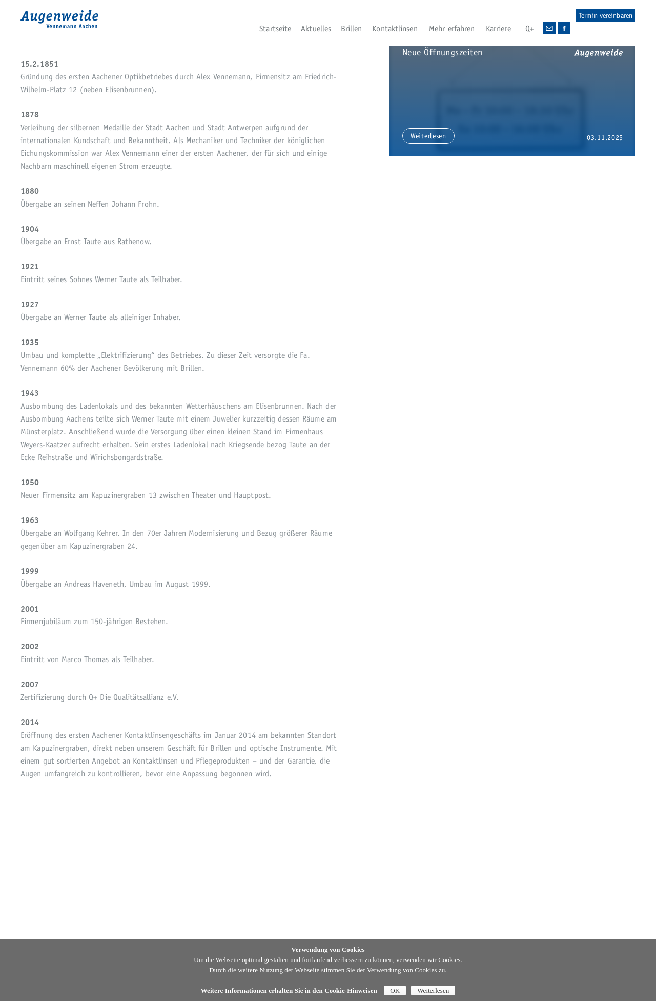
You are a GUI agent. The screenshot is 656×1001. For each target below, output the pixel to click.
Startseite (275, 28)
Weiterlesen (433, 990)
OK (395, 990)
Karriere (498, 28)
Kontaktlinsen (394, 28)
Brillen (351, 28)
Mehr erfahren (452, 28)
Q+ (529, 28)
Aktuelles (316, 28)
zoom (606, 315)
